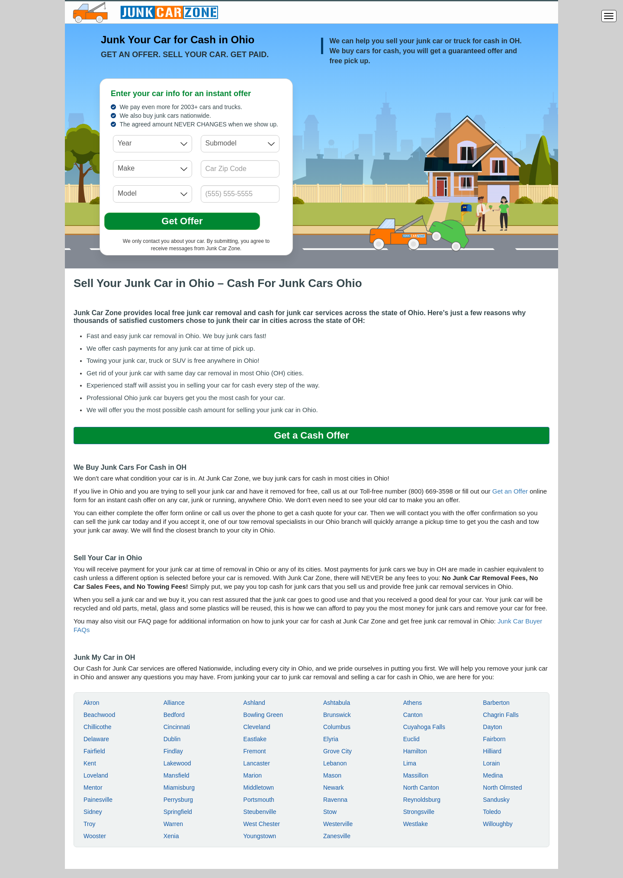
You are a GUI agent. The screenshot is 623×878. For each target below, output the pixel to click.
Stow (330, 811)
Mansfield (176, 775)
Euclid (411, 739)
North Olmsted (502, 787)
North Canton (421, 787)
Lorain (491, 763)
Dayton (492, 726)
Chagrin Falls (500, 714)
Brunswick (337, 714)
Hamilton (415, 751)
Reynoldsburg (421, 799)
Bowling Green (263, 714)
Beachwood (99, 714)
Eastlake (255, 739)
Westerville (338, 823)
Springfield (178, 811)
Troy (89, 823)
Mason (332, 775)
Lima (409, 763)
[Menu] (609, 16)
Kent (89, 763)
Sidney (92, 811)
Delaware (96, 739)
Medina (493, 775)
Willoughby (497, 823)
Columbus (336, 726)
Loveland (95, 775)
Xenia (171, 836)
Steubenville (259, 811)
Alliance (174, 702)
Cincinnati (177, 726)
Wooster (94, 836)
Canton (413, 714)
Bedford (174, 714)
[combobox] (152, 143)
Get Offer (181, 221)
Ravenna (335, 799)
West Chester (261, 823)
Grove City (337, 751)
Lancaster (256, 763)
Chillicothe (97, 726)
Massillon (415, 775)
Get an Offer (510, 491)
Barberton (496, 702)
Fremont (254, 751)
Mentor (93, 787)
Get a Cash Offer (311, 435)
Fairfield (94, 751)
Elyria (330, 739)
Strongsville (418, 811)
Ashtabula (336, 702)
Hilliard (492, 751)
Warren (173, 823)
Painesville (97, 799)
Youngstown (259, 836)
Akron (91, 702)
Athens (412, 702)
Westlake (415, 823)
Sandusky (496, 799)
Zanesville (336, 836)
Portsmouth (258, 799)
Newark (333, 787)
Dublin (172, 739)
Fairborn (494, 739)
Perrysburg (178, 799)
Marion (252, 775)
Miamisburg (179, 787)
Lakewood (177, 763)
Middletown (258, 787)
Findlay (173, 751)
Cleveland (256, 726)
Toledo (492, 811)
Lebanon (335, 763)
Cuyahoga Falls (424, 726)
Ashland (254, 702)
